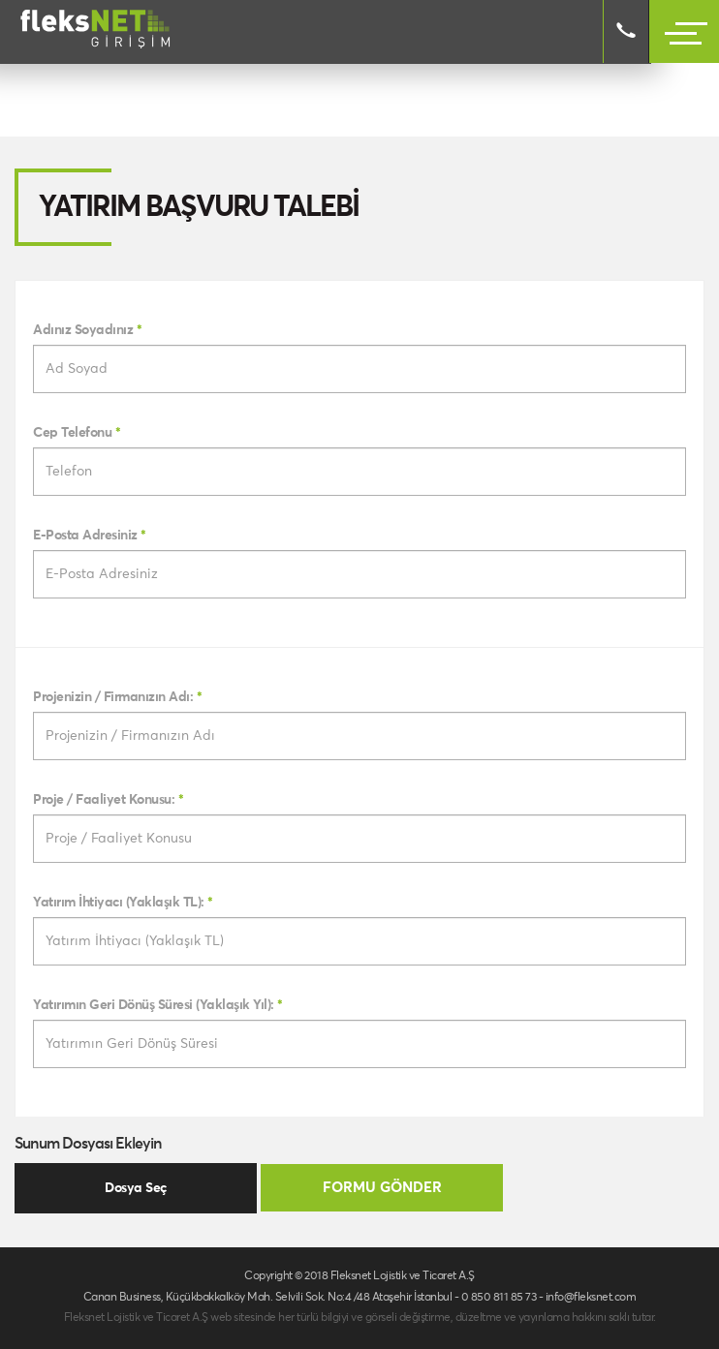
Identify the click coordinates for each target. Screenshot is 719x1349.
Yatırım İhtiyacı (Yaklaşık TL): (123, 902)
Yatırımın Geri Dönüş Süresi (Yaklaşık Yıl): (158, 1005)
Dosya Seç (136, 1188)
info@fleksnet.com (591, 1297)
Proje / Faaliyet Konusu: (108, 800)
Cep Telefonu (76, 433)
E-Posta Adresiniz (89, 535)
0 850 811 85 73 (499, 1297)
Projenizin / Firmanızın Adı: (117, 697)
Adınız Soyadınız (87, 330)
